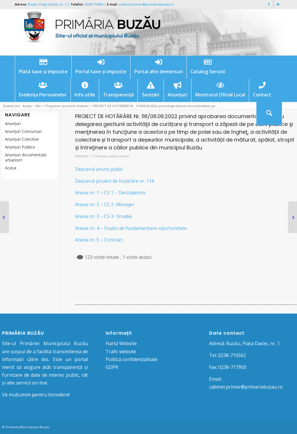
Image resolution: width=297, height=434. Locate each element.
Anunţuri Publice (20, 147)
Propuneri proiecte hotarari (113, 156)
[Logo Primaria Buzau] (89, 32)
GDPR (112, 367)
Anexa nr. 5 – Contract (99, 240)
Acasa (10, 168)
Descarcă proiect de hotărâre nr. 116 (114, 181)
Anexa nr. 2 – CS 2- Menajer (105, 204)
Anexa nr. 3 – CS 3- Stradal (103, 216)
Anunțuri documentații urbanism (25, 157)
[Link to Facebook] (269, 4)
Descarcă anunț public (99, 169)
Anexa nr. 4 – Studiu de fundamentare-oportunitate (131, 228)
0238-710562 (94, 4)
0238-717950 (232, 367)
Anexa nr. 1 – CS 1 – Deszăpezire (110, 192)
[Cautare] (269, 113)
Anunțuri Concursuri (23, 131)
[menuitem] (43, 67)
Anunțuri (13, 123)
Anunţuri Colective (22, 139)
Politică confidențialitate (131, 359)
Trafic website (121, 351)
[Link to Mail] (278, 4)
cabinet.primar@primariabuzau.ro (146, 4)
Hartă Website (121, 343)
